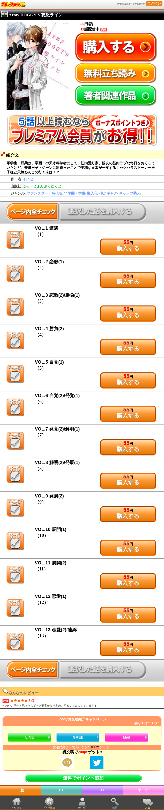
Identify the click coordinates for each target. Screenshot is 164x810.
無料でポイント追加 (83, 778)
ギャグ (111, 193)
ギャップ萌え (129, 193)
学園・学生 (76, 193)
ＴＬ (61, 790)
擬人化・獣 (96, 193)
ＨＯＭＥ (16, 807)
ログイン (154, 3)
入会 (147, 807)
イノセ (27, 179)
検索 (114, 807)
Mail (126, 737)
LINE (29, 737)
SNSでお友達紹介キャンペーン (81, 721)
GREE (78, 737)
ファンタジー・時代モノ (46, 193)
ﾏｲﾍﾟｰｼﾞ (82, 807)
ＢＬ (102, 790)
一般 (20, 790)
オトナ (143, 790)
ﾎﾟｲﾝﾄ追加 (49, 807)
